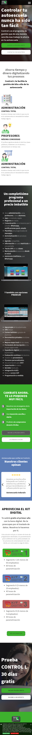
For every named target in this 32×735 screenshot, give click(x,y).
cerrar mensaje (31, 725)
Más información (16, 633)
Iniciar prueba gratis (16, 690)
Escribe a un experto (16, 697)
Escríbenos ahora (16, 440)
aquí (30, 731)
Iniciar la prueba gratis (16, 433)
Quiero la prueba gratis (16, 45)
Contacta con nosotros (16, 52)
